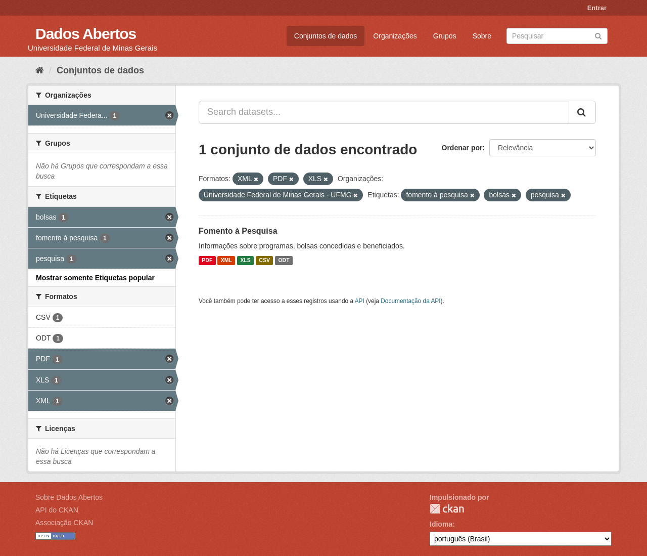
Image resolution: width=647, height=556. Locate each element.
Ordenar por (462, 148)
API (359, 301)
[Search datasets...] (384, 112)
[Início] (39, 70)
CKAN (447, 508)
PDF (207, 261)
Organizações (395, 36)
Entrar (597, 8)
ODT (283, 261)
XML (226, 261)
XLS (245, 261)
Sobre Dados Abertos (69, 497)
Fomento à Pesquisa (238, 231)
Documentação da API (410, 301)
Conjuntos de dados (325, 36)
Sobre (482, 36)
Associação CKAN (64, 523)
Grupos (444, 36)
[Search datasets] (557, 36)
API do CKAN (56, 510)
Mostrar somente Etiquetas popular (95, 278)
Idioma (441, 524)
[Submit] (598, 35)
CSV (264, 261)
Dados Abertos (85, 33)
